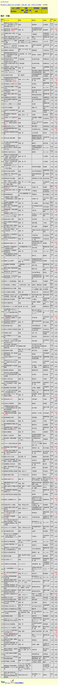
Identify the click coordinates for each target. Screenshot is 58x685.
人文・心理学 (16, 8)
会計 (36, 11)
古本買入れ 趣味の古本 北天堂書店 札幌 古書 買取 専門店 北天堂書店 (21, 4)
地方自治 (13, 11)
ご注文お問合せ (18, 683)
